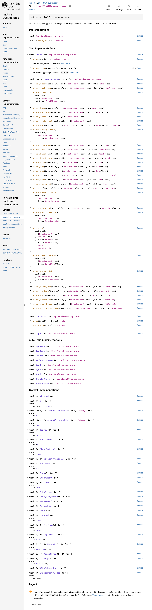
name (35, 321)
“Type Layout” (98, 595)
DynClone (45, 463)
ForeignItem (51, 138)
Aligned (44, 396)
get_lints (38, 325)
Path (93, 295)
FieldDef (108, 287)
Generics (107, 208)
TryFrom (48, 525)
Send (38, 365)
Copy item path (70, 6)
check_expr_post (42, 184)
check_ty (38, 188)
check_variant (41, 291)
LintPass (41, 316)
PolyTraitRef (52, 221)
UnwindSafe (42, 383)
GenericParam (52, 201)
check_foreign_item (44, 129)
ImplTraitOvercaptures (49, 36)
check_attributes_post (45, 308)
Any (41, 401)
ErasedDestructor (50, 572)
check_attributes (42, 304)
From (42, 473)
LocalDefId (44, 248)
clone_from (39, 68)
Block (101, 154)
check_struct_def (42, 271)
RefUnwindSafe (44, 360)
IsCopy (81, 410)
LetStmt (103, 149)
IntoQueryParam (49, 496)
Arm (98, 166)
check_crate (39, 116)
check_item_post (42, 145)
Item (102, 84)
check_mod (38, 125)
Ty (96, 188)
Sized (48, 406)
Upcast (51, 544)
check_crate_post (42, 121)
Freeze (39, 355)
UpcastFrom (40, 549)
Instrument (46, 477)
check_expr (39, 179)
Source (32, 9)
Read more (65, 63)
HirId (116, 125)
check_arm (38, 166)
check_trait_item (42, 92)
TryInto (48, 534)
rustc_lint (14, 3)
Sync (38, 369)
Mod (98, 125)
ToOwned (44, 515)
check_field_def (42, 287)
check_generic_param (44, 192)
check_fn (38, 228)
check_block (39, 154)
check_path (39, 295)
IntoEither (46, 492)
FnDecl (48, 239)
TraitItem (51, 101)
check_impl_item (42, 88)
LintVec (59, 40)
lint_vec (43, 40)
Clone (39, 54)
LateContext (71, 84)
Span (40, 245)
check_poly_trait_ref (45, 212)
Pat (98, 171)
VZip (46, 558)
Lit (102, 175)
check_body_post (42, 112)
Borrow (43, 429)
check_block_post (42, 158)
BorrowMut (45, 439)
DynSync (40, 351)
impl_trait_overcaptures (48, 3)
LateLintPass (51, 79)
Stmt (99, 162)
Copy (38, 333)
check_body (39, 108)
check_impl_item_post (45, 255)
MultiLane (40, 564)
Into (46, 482)
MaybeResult (47, 501)
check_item (39, 84)
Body (93, 108)
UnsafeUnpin (43, 378)
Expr (99, 179)
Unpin (39, 374)
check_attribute (42, 299)
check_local (39, 149)
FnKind (41, 236)
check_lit (38, 175)
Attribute (108, 299)
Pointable (45, 506)
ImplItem (110, 88)
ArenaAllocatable (57, 410)
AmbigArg (110, 188)
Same (42, 510)
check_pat (38, 171)
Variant (105, 291)
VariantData (51, 279)
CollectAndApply (53, 458)
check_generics (41, 208)
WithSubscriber (49, 568)
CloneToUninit (48, 449)
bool (112, 175)
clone (36, 59)
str (63, 321)
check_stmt (39, 162)
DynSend (40, 346)
